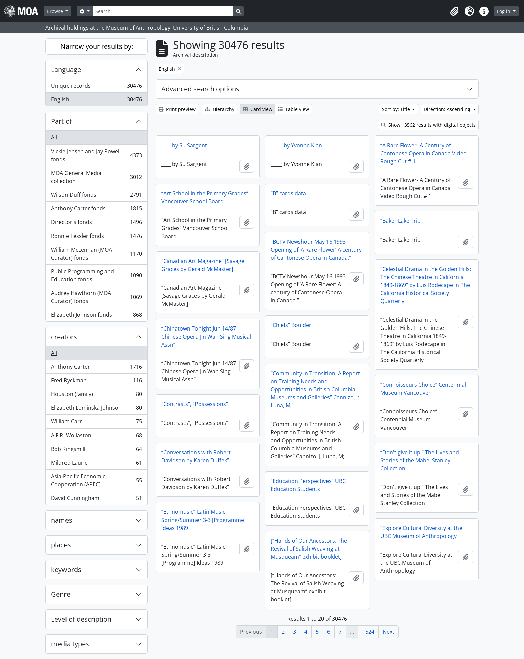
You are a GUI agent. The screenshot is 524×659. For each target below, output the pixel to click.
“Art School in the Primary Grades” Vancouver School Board (204, 197)
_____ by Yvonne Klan (296, 145)
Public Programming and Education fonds (96, 275)
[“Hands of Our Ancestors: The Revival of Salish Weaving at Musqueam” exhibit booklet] (309, 548)
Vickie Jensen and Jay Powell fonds (96, 155)
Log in (504, 11)
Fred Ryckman (96, 381)
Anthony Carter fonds (96, 209)
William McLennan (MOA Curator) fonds (96, 253)
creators (64, 336)
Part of (61, 121)
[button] (454, 11)
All (54, 137)
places (61, 544)
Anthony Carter (96, 368)
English (96, 100)
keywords (66, 569)
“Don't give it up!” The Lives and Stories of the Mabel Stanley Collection (419, 460)
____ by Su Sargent (184, 145)
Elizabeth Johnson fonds (96, 316)
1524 (368, 631)
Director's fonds (96, 223)
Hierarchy (219, 109)
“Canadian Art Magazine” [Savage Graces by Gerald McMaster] (202, 265)
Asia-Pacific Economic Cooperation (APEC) (96, 480)
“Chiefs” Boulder (291, 325)
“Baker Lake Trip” (401, 220)
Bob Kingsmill (96, 450)
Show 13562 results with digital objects (428, 125)
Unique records (96, 87)
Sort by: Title (396, 109)
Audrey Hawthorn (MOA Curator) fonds (96, 297)
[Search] (162, 11)
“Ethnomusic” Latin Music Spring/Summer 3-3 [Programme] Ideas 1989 (203, 520)
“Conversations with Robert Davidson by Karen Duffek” (196, 456)
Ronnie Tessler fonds (96, 237)
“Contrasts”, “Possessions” (194, 404)
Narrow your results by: (96, 46)
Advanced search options (200, 88)
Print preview (177, 109)
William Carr (96, 423)
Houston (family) (96, 395)
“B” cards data (288, 193)
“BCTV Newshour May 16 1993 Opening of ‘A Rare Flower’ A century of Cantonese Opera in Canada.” (316, 249)
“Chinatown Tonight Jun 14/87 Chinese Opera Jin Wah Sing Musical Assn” (206, 336)
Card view (257, 109)
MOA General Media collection (96, 177)
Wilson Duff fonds (96, 196)
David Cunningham (96, 499)
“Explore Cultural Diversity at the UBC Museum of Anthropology (421, 532)
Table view (293, 109)
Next (388, 631)
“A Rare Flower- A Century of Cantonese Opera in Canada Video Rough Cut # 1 (423, 153)
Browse (55, 11)
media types (70, 643)
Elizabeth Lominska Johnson (96, 409)
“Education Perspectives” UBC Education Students (308, 485)
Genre (60, 594)
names (61, 520)
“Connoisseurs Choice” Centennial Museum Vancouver (423, 388)
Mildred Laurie (96, 464)
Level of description (81, 619)
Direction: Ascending (448, 109)
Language (66, 69)
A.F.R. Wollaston (96, 436)
